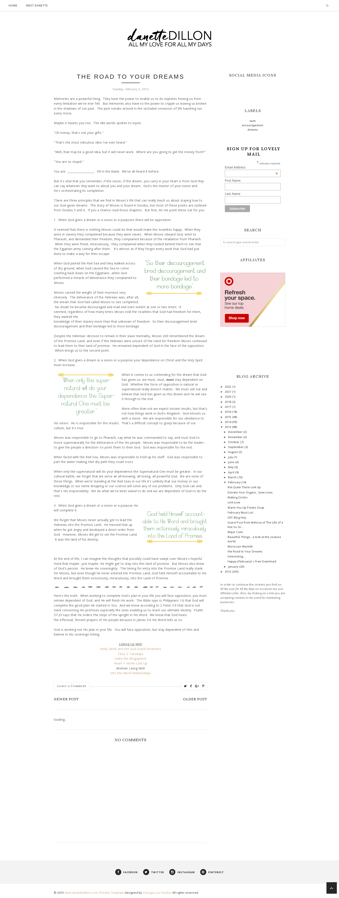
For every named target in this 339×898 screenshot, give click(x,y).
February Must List (240, 512)
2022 (228, 387)
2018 (228, 402)
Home (13, 5)
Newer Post (66, 699)
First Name (233, 180)
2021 (228, 392)
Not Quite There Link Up (244, 487)
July (231, 457)
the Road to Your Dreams (245, 551)
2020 (228, 397)
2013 (228, 427)
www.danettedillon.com (81, 893)
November (235, 437)
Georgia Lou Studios (157, 893)
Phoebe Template (111, 893)
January (233, 566)
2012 (228, 571)
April (231, 472)
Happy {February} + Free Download (252, 561)
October (234, 442)
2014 (228, 422)
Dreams (253, 129)
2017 (228, 407)
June (231, 462)
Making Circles (238, 497)
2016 (228, 412)
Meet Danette (37, 5)
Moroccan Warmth (240, 546)
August (233, 452)
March (232, 477)
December (235, 432)
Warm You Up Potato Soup (246, 507)
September (236, 447)
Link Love (234, 502)
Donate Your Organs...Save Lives (250, 492)
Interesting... (236, 556)
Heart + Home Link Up (130, 663)
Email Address (251, 167)
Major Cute (235, 532)
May (231, 467)
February (234, 482)
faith (253, 121)
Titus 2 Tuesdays (130, 654)
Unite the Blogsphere (131, 658)
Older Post (195, 699)
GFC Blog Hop (237, 517)
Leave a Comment (71, 686)
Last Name (232, 193)
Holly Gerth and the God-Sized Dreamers (130, 649)
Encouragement (253, 125)
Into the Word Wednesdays (130, 673)
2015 (228, 417)
